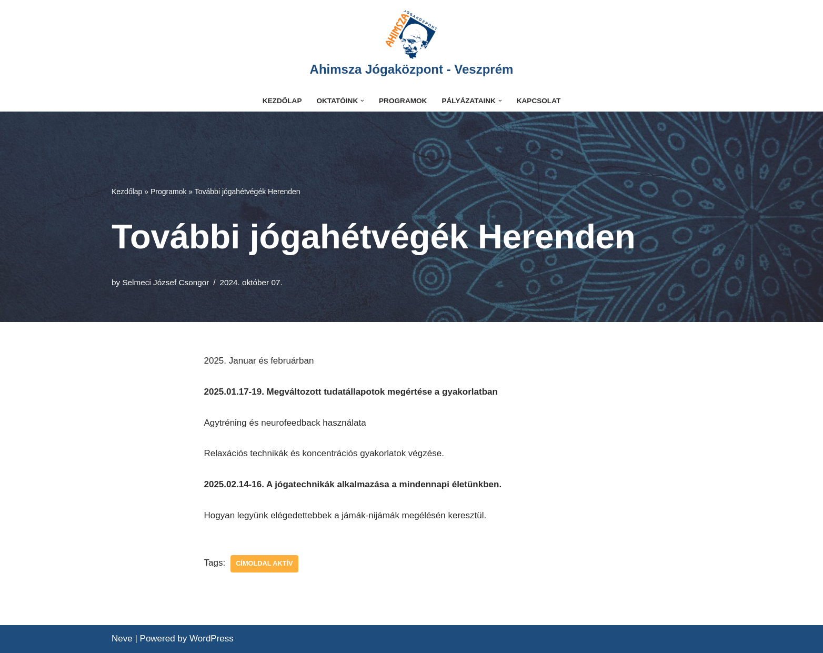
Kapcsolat (539, 101)
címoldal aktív (264, 563)
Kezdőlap (282, 101)
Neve (122, 639)
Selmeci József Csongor (165, 282)
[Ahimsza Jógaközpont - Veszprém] (412, 45)
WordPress (211, 639)
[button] (362, 101)
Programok (403, 101)
